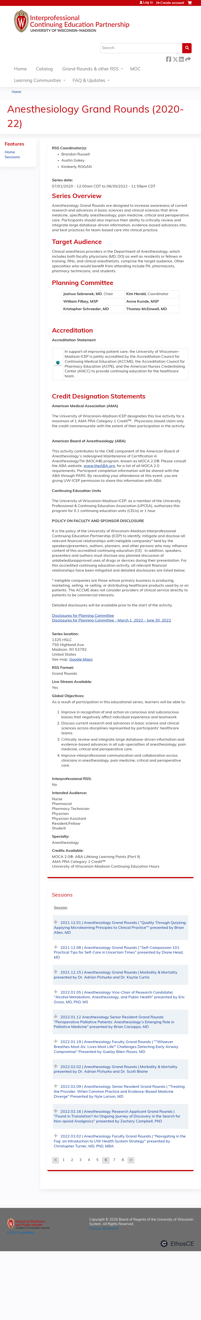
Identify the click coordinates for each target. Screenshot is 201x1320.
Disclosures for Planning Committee (83, 616)
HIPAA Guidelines (21, 1233)
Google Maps (81, 660)
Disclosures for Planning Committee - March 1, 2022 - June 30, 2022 (111, 620)
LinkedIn (181, 58)
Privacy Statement (103, 1229)
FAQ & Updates (89, 81)
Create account (172, 3)
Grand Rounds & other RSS (90, 69)
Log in (148, 2)
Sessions (12, 157)
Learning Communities (37, 81)
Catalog (44, 69)
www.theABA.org (99, 466)
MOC (135, 69)
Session (60, 908)
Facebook (168, 58)
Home (20, 69)
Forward (187, 58)
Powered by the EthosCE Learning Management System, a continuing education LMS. (177, 1243)
